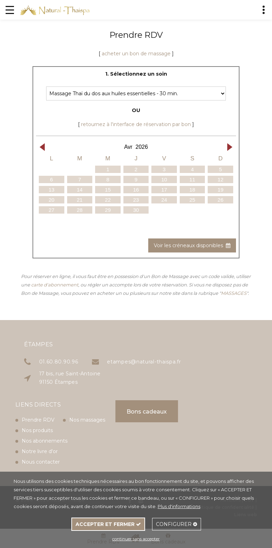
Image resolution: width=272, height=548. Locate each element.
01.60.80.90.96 (103, 362)
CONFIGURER (176, 524)
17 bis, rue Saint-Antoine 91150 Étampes (115, 377)
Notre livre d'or (40, 439)
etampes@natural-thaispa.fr (189, 362)
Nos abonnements (44, 428)
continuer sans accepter (136, 538)
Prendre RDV (38, 407)
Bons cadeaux (121, 411)
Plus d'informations (179, 506)
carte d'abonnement (54, 284)
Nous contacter (41, 449)
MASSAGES (233, 293)
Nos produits (37, 418)
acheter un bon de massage (136, 53)
